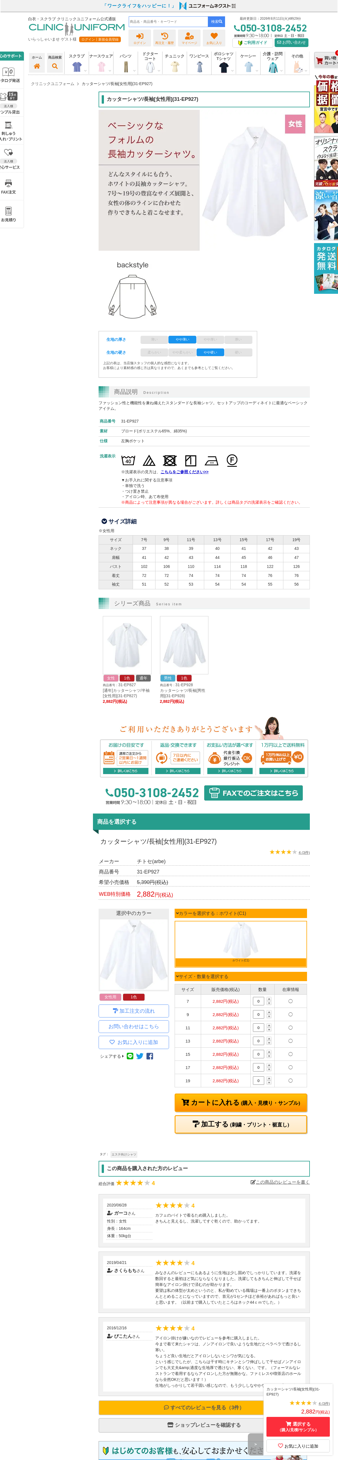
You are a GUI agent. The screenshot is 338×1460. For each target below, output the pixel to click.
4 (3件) (304, 852)
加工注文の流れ (137, 1011)
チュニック (174, 56)
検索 (216, 21)
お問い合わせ (291, 42)
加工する (244, 1124)
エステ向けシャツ (124, 1154)
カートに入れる (244, 1102)
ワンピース (199, 56)
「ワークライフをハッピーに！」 (139, 5)
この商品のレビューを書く (280, 1182)
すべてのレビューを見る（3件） (204, 1407)
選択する (298, 1427)
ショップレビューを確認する (204, 1425)
